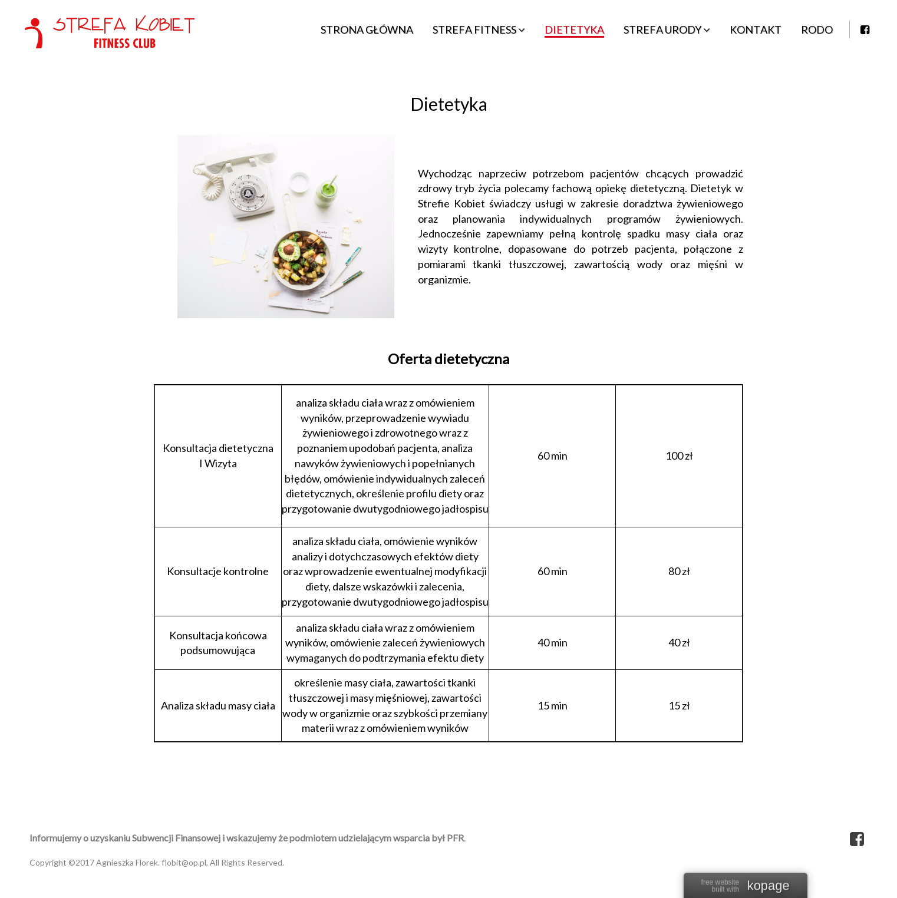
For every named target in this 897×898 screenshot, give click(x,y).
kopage (768, 887)
